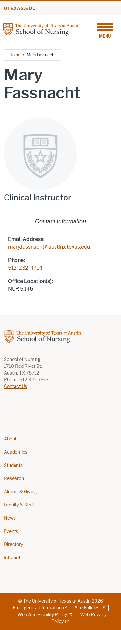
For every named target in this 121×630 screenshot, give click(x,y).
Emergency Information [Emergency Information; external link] (37, 608)
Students (13, 465)
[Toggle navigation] (105, 29)
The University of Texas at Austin (57, 601)
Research (14, 478)
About (10, 439)
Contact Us (15, 386)
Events (11, 531)
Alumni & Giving (20, 492)
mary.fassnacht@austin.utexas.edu (49, 247)
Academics (15, 452)
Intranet (12, 558)
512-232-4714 (25, 268)
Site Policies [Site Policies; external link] (87, 608)
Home (14, 54)
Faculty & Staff (19, 505)
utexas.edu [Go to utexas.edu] (20, 8)
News (10, 518)
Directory (13, 544)
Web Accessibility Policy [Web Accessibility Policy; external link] (42, 614)
